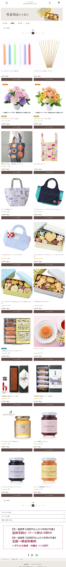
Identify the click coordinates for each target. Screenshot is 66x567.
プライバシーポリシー (36, 564)
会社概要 (26, 564)
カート (58, 2)
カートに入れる (16, 79)
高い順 (27, 23)
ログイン (49, 2)
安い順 (20, 23)
